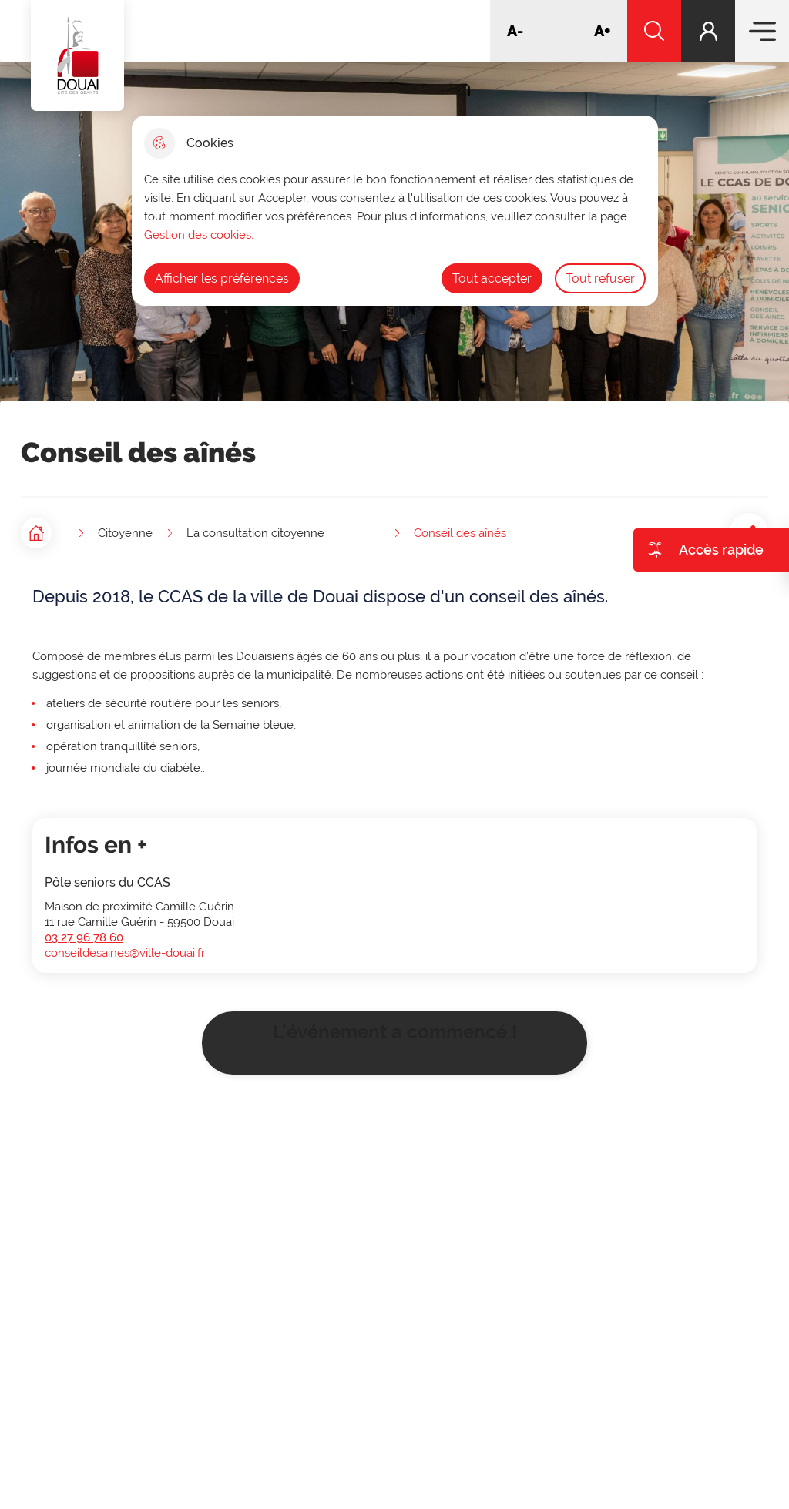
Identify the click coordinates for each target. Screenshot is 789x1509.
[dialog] (395, 211)
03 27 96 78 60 (84, 932)
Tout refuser (600, 278)
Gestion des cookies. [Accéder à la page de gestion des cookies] (198, 235)
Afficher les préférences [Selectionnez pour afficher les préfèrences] (222, 278)
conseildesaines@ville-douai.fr (125, 947)
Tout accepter (492, 278)
